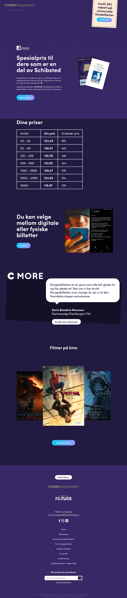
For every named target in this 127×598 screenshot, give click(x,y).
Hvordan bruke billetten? (63, 539)
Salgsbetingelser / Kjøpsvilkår (63, 563)
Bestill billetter (104, 19)
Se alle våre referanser (66, 321)
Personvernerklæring (63, 582)
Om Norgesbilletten (63, 543)
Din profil (64, 553)
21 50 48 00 (67, 511)
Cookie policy (63, 558)
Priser (63, 529)
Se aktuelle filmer (63, 442)
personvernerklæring (78, 597)
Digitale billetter (63, 548)
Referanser (63, 534)
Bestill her (24, 245)
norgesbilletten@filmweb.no (66, 514)
